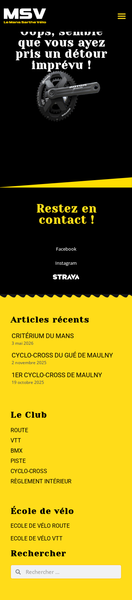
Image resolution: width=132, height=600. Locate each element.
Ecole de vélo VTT (37, 538)
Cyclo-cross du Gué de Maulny (62, 355)
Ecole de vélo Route (40, 525)
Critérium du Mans (43, 335)
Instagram (66, 263)
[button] (109, 16)
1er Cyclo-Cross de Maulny (57, 375)
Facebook (66, 249)
